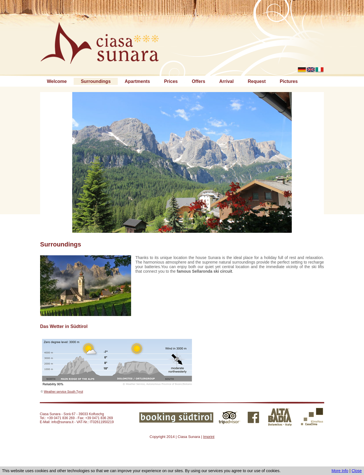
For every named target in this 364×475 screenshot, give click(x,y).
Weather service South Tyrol (63, 391)
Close (356, 470)
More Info (340, 470)
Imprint (208, 437)
